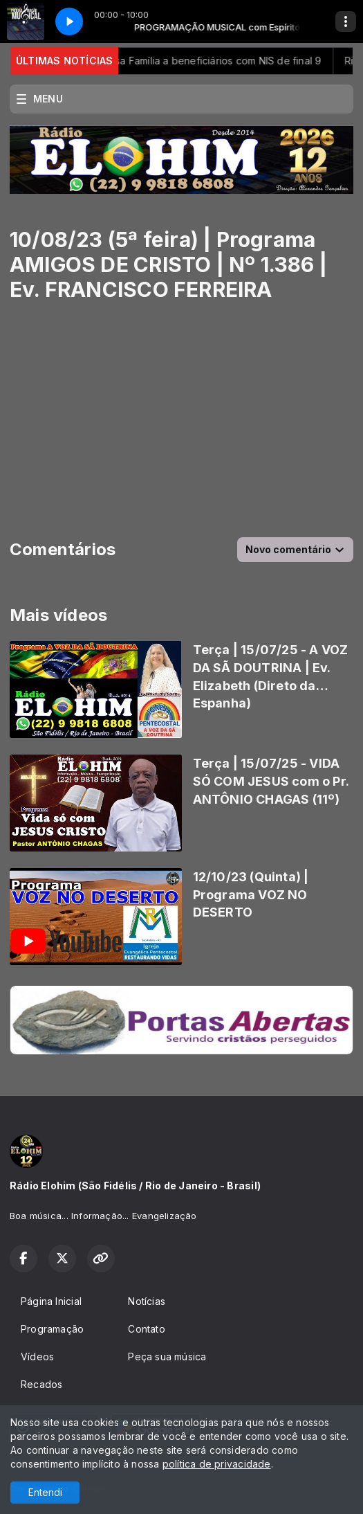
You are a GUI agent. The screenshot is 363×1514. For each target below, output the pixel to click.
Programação (52, 1329)
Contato (146, 1329)
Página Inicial (51, 1301)
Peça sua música (167, 1356)
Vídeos (37, 1356)
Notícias (146, 1301)
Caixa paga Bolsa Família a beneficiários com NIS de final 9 (192, 60)
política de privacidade (216, 1464)
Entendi (45, 1492)
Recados (41, 1384)
